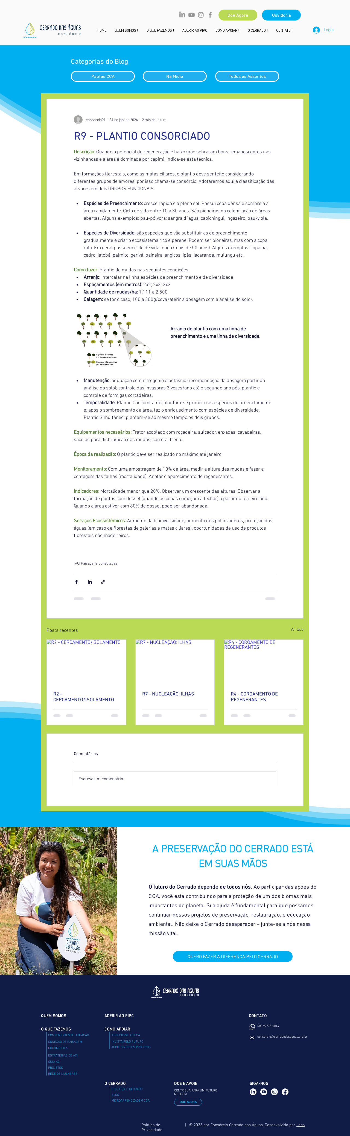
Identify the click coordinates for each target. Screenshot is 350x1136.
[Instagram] (274, 1091)
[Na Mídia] (175, 76)
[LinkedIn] (182, 15)
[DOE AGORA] (188, 1102)
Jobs (300, 1125)
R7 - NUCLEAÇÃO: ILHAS (168, 694)
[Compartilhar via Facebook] (76, 582)
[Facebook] (285, 1091)
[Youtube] (191, 15)
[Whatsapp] (252, 1026)
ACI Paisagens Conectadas (96, 563)
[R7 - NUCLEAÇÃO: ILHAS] (175, 662)
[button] (227, 30)
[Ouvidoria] (281, 15)
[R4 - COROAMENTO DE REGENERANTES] (263, 662)
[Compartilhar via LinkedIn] (89, 582)
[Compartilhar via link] (103, 582)
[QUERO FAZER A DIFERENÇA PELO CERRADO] (233, 956)
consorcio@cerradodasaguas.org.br (282, 1037)
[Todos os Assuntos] (247, 76)
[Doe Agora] (237, 15)
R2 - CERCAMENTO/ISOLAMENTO (83, 696)
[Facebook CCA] (210, 15)
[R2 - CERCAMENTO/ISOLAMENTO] (86, 662)
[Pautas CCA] (103, 76)
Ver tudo (297, 629)
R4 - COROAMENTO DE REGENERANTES (254, 696)
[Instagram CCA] (201, 15)
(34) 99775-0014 (268, 1026)
